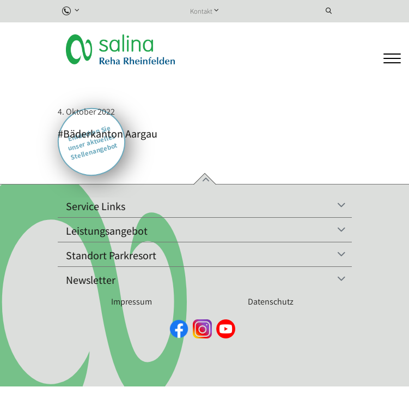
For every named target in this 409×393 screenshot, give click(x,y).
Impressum (131, 301)
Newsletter (90, 280)
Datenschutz (271, 301)
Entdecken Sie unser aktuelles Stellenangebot (92, 142)
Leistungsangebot (107, 230)
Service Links (95, 206)
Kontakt (201, 11)
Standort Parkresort (111, 255)
